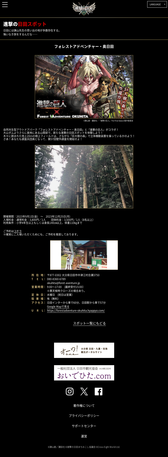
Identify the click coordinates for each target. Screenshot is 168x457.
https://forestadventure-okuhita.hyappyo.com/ (76, 310)
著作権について (84, 405)
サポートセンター (84, 426)
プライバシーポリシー (84, 415)
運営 (84, 436)
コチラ (18, 231)
